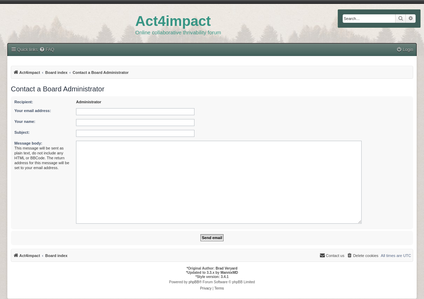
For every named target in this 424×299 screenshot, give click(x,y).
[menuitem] (404, 50)
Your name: (24, 121)
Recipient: (23, 102)
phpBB (194, 282)
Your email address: (32, 111)
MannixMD (229, 272)
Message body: (28, 143)
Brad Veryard (226, 268)
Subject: (21, 132)
